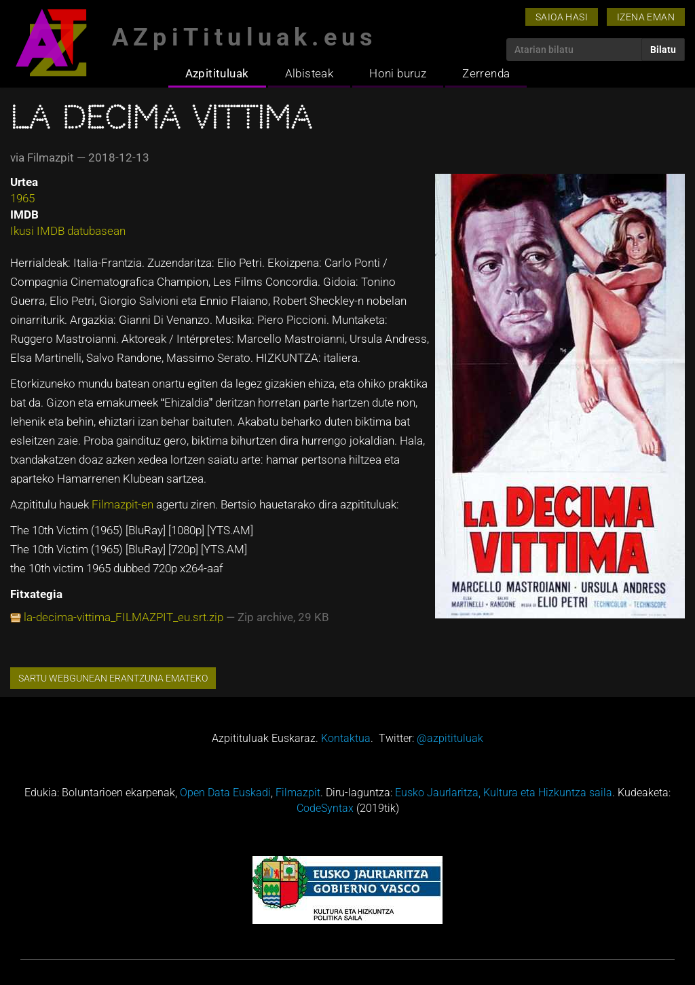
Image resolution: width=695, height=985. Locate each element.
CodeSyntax (325, 808)
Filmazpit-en (122, 504)
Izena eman (646, 17)
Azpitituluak (217, 73)
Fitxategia (36, 594)
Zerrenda (486, 73)
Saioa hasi (562, 17)
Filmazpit (298, 792)
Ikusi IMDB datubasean (68, 231)
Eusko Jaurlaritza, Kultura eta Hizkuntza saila (503, 792)
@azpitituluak (450, 738)
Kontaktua (346, 738)
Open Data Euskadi (225, 792)
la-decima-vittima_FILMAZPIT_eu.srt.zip (123, 617)
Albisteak (309, 73)
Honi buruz (397, 73)
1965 (22, 198)
